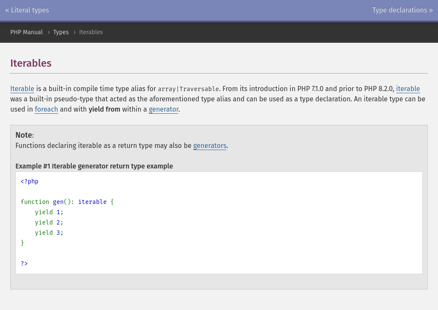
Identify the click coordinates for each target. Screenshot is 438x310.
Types (60, 32)
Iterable (22, 89)
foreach (46, 109)
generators (210, 146)
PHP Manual (26, 32)
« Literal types (27, 10)
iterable (408, 89)
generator (163, 109)
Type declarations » (403, 10)
